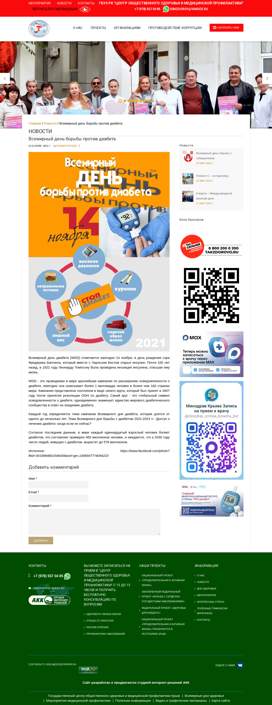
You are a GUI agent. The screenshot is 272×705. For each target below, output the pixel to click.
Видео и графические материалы (181, 700)
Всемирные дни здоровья (204, 696)
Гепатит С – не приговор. (212, 175)
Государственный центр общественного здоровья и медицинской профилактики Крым (114, 696)
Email (33, 492)
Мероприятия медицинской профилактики (78, 700)
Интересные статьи (210, 601)
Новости (64, 3)
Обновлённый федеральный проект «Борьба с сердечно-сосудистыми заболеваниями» (163, 596)
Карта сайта (221, 700)
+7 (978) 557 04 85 (147, 9)
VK (240, 665)
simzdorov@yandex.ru (189, 9)
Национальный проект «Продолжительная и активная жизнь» (163, 580)
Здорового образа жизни (103, 614)
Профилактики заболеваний (105, 634)
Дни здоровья (206, 588)
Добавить (40, 540)
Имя (32, 478)
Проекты (98, 28)
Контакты (86, 3)
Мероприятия (40, 3)
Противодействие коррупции (175, 28)
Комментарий (39, 506)
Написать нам (228, 27)
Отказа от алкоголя (99, 620)
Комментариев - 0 (68, 146)
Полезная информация (133, 700)
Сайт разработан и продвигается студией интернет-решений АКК (136, 682)
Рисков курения (97, 627)
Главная (35, 123)
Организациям (127, 28)
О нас (78, 28)
